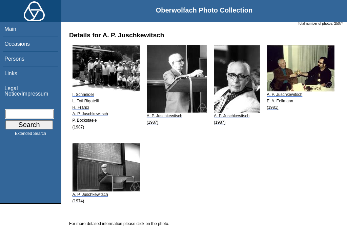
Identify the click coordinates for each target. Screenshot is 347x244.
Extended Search (30, 135)
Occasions (17, 44)
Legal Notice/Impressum (26, 91)
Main (10, 29)
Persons (14, 59)
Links (10, 73)
